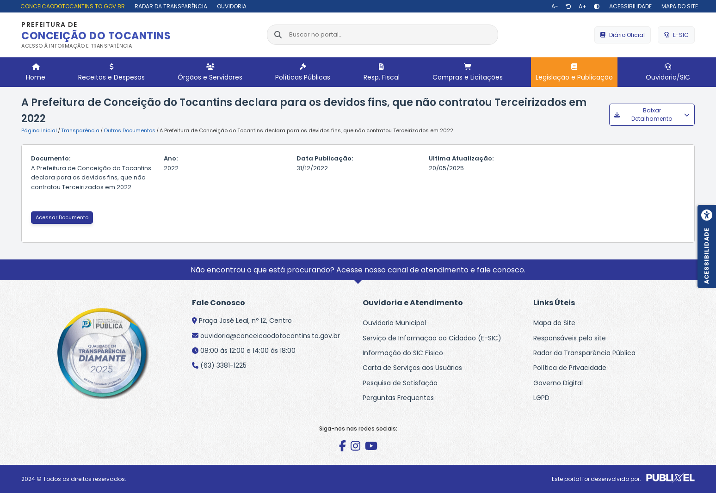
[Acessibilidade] (629, 6)
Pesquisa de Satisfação (400, 383)
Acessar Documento (62, 217)
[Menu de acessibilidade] (706, 246)
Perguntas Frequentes (398, 397)
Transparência (80, 130)
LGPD (541, 397)
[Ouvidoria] (230, 6)
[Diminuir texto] (555, 6)
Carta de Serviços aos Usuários (412, 367)
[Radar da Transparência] (170, 6)
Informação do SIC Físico (403, 352)
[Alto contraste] (596, 6)
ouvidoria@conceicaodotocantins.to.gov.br (270, 335)
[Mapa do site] (678, 6)
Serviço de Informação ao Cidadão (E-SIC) (432, 338)
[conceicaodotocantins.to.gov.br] (71, 6)
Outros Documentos (129, 130)
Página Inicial (39, 130)
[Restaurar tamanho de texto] (568, 6)
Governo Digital (558, 383)
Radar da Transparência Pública (584, 352)
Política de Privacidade (569, 367)
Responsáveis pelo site (569, 338)
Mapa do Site (554, 322)
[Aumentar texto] (582, 6)
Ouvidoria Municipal (394, 322)
